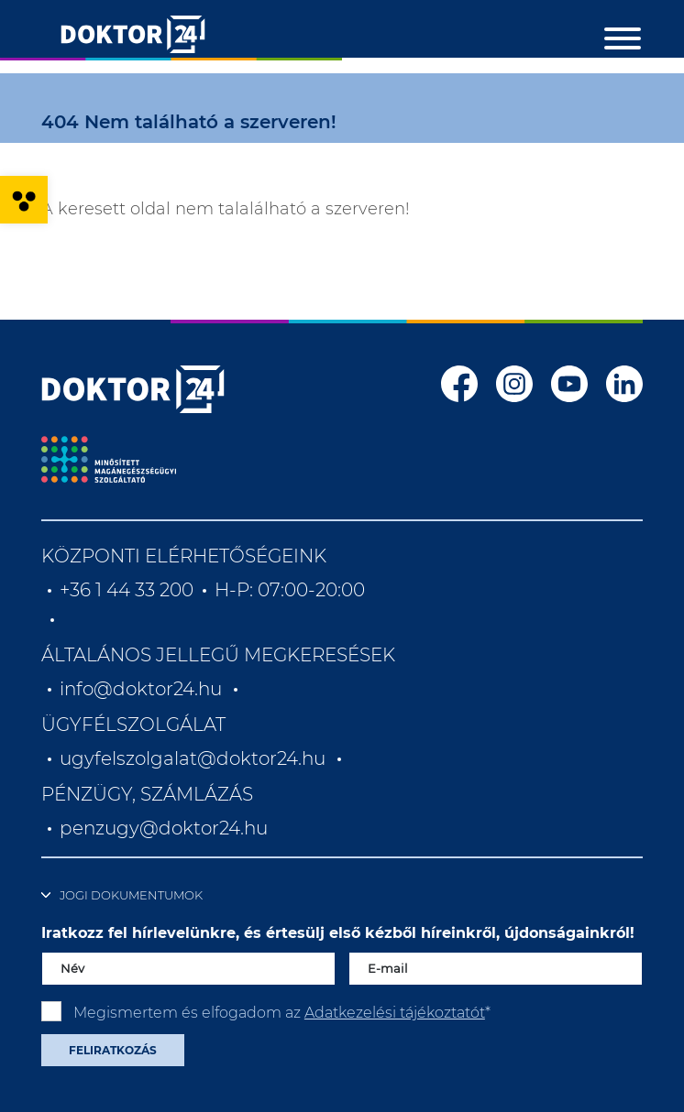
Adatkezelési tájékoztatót (394, 1012)
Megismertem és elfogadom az (282, 1012)
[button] (24, 199)
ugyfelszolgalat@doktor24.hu (192, 758)
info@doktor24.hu (141, 689)
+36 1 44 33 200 (126, 590)
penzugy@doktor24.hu (166, 828)
